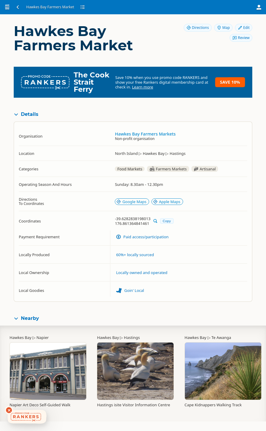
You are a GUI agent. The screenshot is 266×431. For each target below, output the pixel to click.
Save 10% (230, 82)
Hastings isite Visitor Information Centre (133, 404)
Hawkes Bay (20, 337)
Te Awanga (221, 337)
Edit (244, 27)
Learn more (142, 87)
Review (241, 37)
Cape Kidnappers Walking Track (213, 404)
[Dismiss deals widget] (9, 410)
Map (223, 27)
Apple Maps (166, 201)
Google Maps (131, 201)
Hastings (132, 337)
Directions (197, 27)
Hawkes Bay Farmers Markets (145, 134)
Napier (42, 337)
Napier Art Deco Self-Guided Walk (40, 404)
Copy (167, 221)
